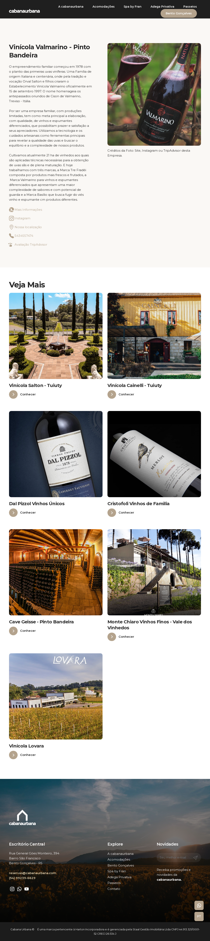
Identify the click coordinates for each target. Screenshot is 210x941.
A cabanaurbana (70, 6)
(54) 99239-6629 (22, 878)
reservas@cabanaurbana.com (32, 873)
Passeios (190, 6)
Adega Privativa (162, 6)
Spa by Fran (133, 6)
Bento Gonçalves (179, 13)
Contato (113, 889)
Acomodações (103, 6)
